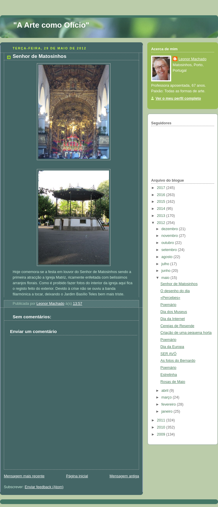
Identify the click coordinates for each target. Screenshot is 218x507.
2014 (161, 209)
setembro (169, 250)
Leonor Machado (193, 59)
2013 (161, 216)
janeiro (167, 411)
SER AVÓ (168, 354)
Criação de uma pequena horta (186, 333)
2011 (161, 420)
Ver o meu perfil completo (178, 98)
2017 (161, 188)
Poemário (168, 305)
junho (166, 271)
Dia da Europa (172, 347)
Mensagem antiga (124, 476)
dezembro (170, 229)
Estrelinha (169, 375)
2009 (161, 434)
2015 (161, 202)
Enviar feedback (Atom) (44, 487)
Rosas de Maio (173, 382)
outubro (168, 243)
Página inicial (77, 476)
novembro (170, 236)
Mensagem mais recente (24, 476)
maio (166, 278)
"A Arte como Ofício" (51, 25)
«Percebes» (170, 298)
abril (165, 391)
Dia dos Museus (174, 312)
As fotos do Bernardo (178, 361)
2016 (161, 195)
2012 (161, 223)
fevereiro (169, 404)
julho (165, 264)
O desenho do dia (175, 291)
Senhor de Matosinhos (179, 284)
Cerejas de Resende (177, 326)
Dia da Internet (173, 319)
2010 (161, 427)
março (167, 397)
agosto (167, 257)
